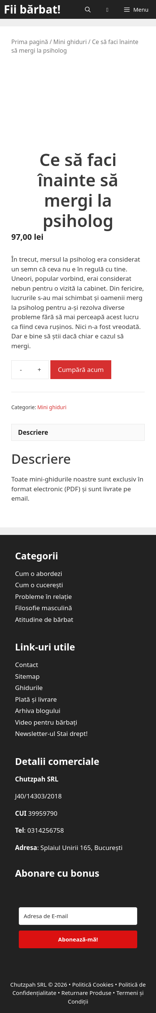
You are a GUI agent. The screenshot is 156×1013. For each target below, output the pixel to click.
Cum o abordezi (38, 573)
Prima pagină (29, 42)
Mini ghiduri (70, 42)
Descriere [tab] (33, 432)
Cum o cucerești (39, 584)
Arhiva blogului (38, 710)
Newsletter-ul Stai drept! (51, 733)
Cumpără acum (81, 369)
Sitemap (27, 676)
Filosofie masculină (43, 607)
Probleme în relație (43, 596)
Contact (26, 664)
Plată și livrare (36, 699)
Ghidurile (29, 687)
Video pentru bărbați (46, 722)
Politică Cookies (93, 984)
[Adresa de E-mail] (78, 916)
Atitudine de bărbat (44, 619)
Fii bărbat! (32, 9)
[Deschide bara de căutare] (87, 9)
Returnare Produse (86, 992)
